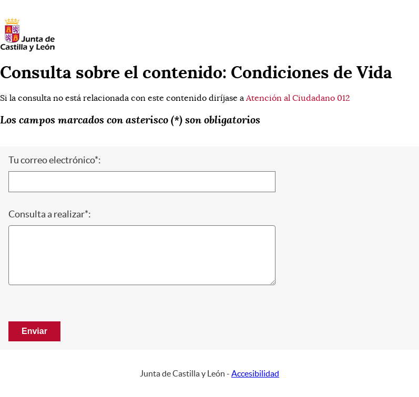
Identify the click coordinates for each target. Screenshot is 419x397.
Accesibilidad (255, 373)
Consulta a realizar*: (49, 214)
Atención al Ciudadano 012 (298, 98)
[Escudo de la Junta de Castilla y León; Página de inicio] (27, 49)
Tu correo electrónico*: (54, 160)
